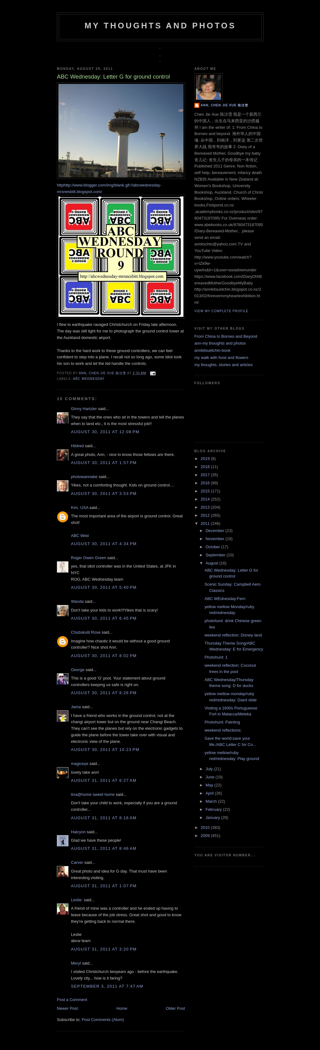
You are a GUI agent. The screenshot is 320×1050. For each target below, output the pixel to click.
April (210, 793)
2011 (206, 523)
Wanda (77, 601)
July (210, 769)
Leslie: (77, 900)
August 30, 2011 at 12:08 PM (105, 431)
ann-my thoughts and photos (220, 343)
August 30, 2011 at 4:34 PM (104, 543)
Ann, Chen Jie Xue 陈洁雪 (103, 373)
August (212, 563)
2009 (206, 835)
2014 (206, 499)
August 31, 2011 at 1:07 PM (104, 885)
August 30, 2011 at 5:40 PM (104, 587)
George (77, 669)
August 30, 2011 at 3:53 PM (104, 493)
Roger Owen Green (88, 557)
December (216, 530)
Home (122, 1008)
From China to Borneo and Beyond (225, 336)
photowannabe (84, 476)
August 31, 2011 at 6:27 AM (104, 780)
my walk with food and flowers (221, 357)
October (213, 546)
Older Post (175, 1008)
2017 (206, 474)
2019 (206, 458)
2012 (206, 515)
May (210, 785)
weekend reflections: (223, 730)
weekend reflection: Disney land (233, 635)
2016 (206, 483)
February (214, 809)
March (212, 801)
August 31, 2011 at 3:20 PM (104, 949)
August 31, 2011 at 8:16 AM (104, 817)
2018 (206, 466)
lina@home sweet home (93, 794)
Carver (77, 862)
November (216, 538)
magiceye (79, 763)
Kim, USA (79, 507)
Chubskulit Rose (86, 632)
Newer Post (67, 1008)
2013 (206, 507)
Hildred (77, 445)
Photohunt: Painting (222, 722)
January (213, 817)
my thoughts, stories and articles (223, 364)
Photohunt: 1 (216, 657)
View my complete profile (221, 311)
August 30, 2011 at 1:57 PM (104, 462)
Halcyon (78, 832)
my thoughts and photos (160, 25)
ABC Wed (80, 535)
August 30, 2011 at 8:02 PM (104, 655)
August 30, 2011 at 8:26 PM (104, 692)
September (216, 555)
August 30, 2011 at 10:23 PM (105, 749)
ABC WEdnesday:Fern (224, 598)
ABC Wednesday (88, 378)
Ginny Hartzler (84, 408)
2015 (206, 491)
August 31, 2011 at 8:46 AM (104, 848)
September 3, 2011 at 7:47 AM (107, 986)
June (211, 777)
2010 (206, 827)
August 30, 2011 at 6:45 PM (104, 618)
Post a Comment (72, 999)
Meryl (76, 963)
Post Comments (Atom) (103, 1019)
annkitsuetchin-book (212, 350)
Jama (76, 706)
